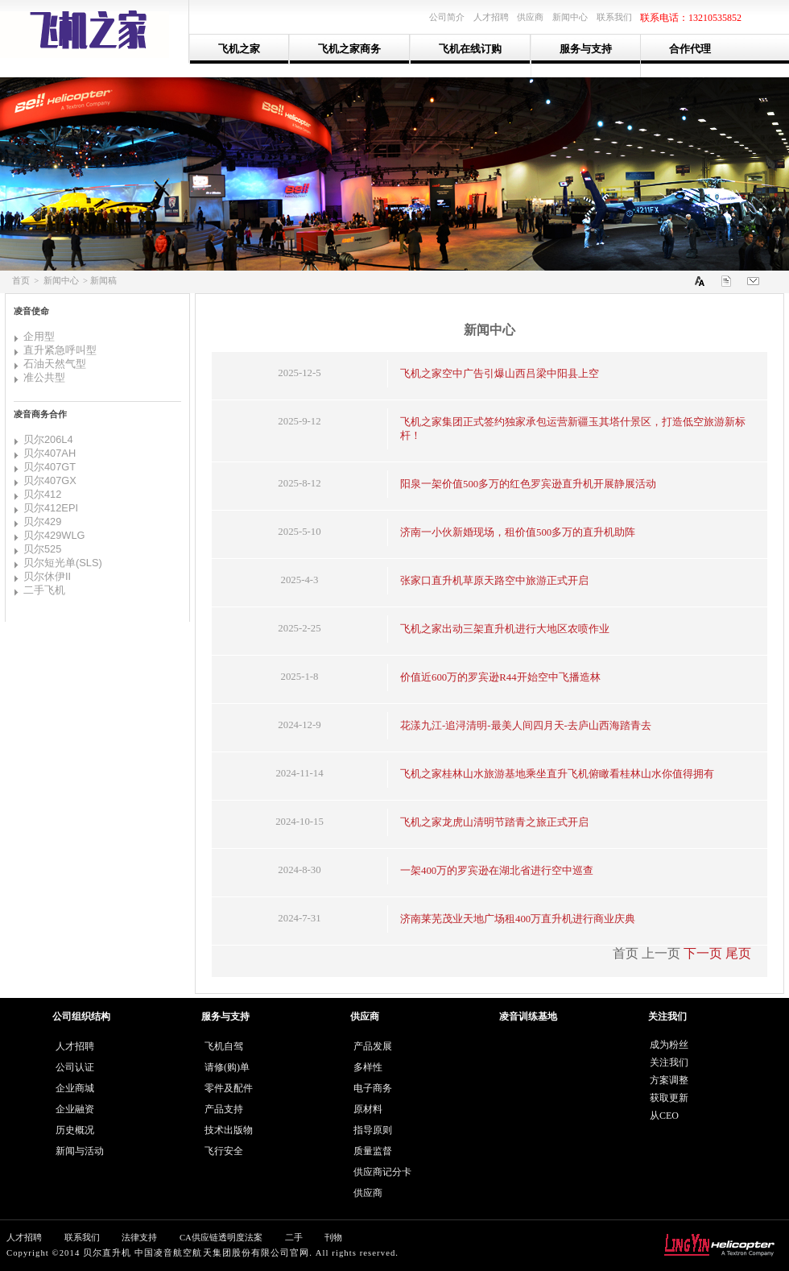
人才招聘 (75, 1046)
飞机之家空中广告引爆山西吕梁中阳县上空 (499, 373)
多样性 (367, 1067)
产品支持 (223, 1109)
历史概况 (75, 1130)
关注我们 (669, 1062)
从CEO (664, 1115)
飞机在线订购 (470, 49)
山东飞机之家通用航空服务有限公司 (94, 30)
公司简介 (447, 17)
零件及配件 (228, 1088)
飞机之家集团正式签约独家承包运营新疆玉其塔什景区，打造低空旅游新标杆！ (573, 428)
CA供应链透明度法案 (221, 1237)
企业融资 (75, 1109)
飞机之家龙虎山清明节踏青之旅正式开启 (494, 822)
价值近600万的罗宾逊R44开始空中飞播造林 (500, 677)
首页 (21, 280)
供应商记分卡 (382, 1172)
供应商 (367, 1193)
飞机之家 (239, 49)
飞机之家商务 (349, 49)
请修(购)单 (227, 1067)
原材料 (367, 1109)
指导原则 (372, 1130)
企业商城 (75, 1088)
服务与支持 (586, 49)
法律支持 (139, 1237)
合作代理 (690, 49)
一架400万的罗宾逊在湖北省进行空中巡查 (496, 870)
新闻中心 (61, 280)
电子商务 (372, 1088)
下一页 (703, 953)
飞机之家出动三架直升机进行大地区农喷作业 (504, 629)
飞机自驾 (223, 1046)
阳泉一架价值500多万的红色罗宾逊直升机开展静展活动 (528, 484)
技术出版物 (228, 1130)
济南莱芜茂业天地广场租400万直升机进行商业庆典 (517, 919)
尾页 (738, 953)
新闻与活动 (80, 1151)
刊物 (333, 1237)
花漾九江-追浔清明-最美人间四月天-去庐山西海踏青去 (525, 725)
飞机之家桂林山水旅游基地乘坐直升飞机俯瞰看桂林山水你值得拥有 (557, 774)
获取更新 (669, 1097)
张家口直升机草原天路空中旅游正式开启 (494, 580)
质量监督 (372, 1151)
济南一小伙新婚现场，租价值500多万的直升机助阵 (517, 532)
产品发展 (372, 1046)
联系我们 (82, 1237)
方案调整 (669, 1080)
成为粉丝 (669, 1044)
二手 (294, 1237)
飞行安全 (223, 1151)
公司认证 (75, 1067)
